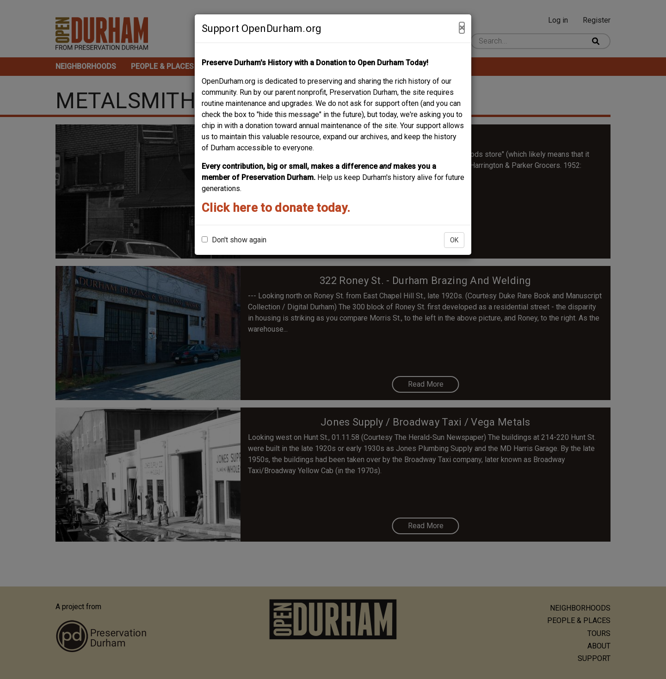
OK (454, 240)
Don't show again (234, 239)
